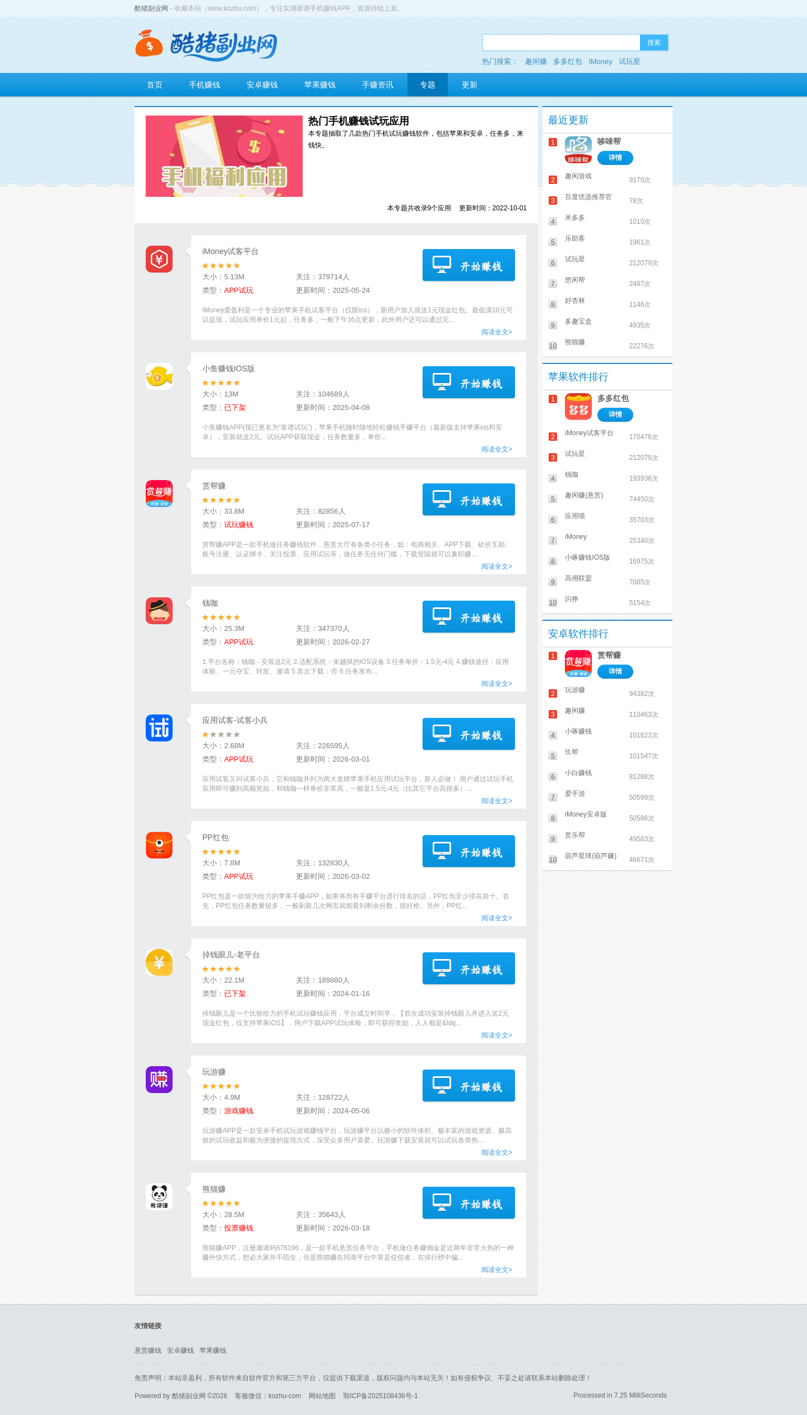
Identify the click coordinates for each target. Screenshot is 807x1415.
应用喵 (575, 516)
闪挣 (571, 599)
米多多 (575, 218)
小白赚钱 (578, 773)
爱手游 (575, 794)
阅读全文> (496, 332)
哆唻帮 (609, 141)
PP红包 (215, 837)
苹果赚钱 (320, 84)
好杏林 (575, 301)
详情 (615, 158)
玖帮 (571, 752)
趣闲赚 (536, 61)
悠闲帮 (575, 280)
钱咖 (210, 602)
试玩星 (630, 61)
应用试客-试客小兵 (235, 720)
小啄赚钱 (578, 731)
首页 (155, 84)
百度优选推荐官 (588, 197)
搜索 (654, 43)
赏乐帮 (575, 835)
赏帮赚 (214, 485)
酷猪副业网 (151, 8)
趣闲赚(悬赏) (584, 495)
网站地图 (322, 1396)
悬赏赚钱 (147, 1350)
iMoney (601, 61)
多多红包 (567, 61)
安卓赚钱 (262, 84)
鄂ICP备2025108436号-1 (380, 1396)
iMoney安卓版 (586, 814)
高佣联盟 (578, 578)
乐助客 (575, 238)
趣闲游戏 (578, 176)
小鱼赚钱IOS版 (228, 368)
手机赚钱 (204, 84)
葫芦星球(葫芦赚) (590, 856)
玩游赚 (214, 1071)
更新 (469, 84)
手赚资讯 (377, 84)
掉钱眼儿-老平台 (231, 954)
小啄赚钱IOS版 (587, 557)
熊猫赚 (214, 1188)
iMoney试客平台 (230, 251)
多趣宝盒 (578, 321)
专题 (427, 84)
